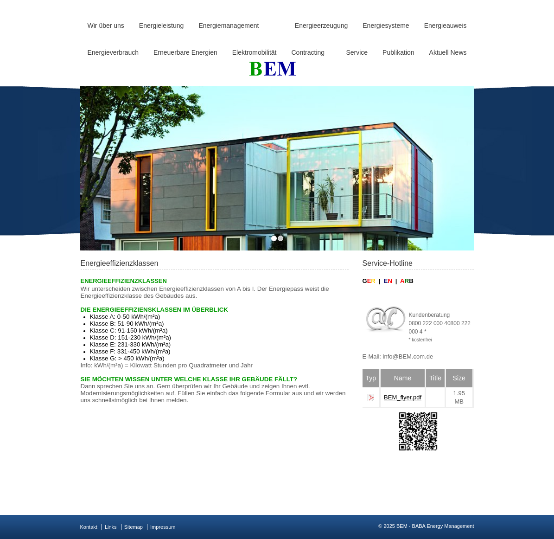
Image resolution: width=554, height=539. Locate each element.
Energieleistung (161, 25)
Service (357, 52)
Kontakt (88, 527)
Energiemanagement (228, 25)
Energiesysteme (386, 25)
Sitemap (133, 527)
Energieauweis (445, 25)
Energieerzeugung (321, 25)
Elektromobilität (254, 52)
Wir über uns (106, 25)
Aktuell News (448, 52)
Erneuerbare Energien (185, 52)
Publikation (398, 52)
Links (111, 527)
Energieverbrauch (113, 52)
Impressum (162, 527)
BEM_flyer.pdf (402, 397)
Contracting (308, 52)
